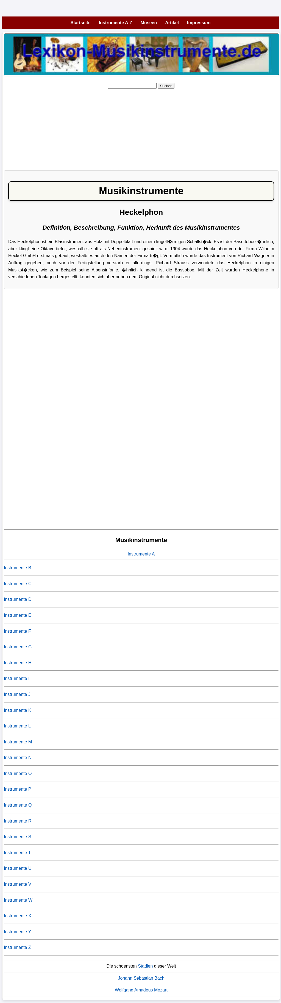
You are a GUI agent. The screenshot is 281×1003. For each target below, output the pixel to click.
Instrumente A (141, 554)
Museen (149, 22)
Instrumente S (17, 836)
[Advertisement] (141, 127)
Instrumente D (17, 599)
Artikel (172, 22)
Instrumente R (17, 821)
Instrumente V (17, 884)
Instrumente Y (17, 931)
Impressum (198, 22)
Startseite (81, 22)
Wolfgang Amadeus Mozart (141, 990)
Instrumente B (17, 567)
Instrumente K (17, 710)
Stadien (145, 966)
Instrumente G (18, 646)
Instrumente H (17, 662)
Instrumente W (18, 900)
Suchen (166, 86)
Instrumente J (17, 694)
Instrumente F (17, 631)
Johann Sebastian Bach (141, 978)
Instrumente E (17, 615)
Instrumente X (17, 915)
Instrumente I (16, 678)
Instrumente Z (17, 947)
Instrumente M (18, 742)
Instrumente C (17, 583)
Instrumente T (17, 852)
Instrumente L (17, 726)
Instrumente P (17, 789)
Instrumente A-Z (115, 22)
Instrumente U (17, 868)
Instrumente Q (18, 805)
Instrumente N (17, 757)
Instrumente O (18, 773)
